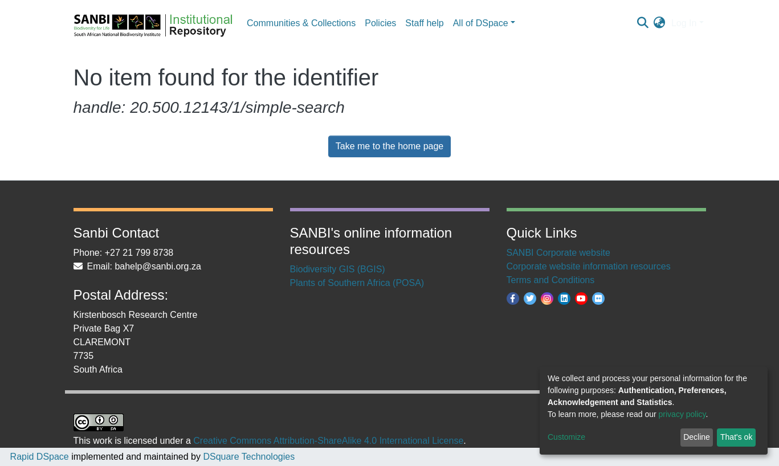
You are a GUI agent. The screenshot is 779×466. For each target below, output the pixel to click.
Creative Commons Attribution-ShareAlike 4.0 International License (328, 440)
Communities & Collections (301, 23)
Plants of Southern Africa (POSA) (357, 283)
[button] (659, 23)
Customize (566, 437)
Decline (696, 437)
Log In (683, 23)
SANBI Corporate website (558, 252)
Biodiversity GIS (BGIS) (337, 269)
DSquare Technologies (248, 456)
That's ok (736, 437)
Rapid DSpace (39, 456)
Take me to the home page (389, 146)
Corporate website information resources (589, 266)
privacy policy (682, 414)
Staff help (424, 23)
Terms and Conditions (551, 280)
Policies (380, 23)
